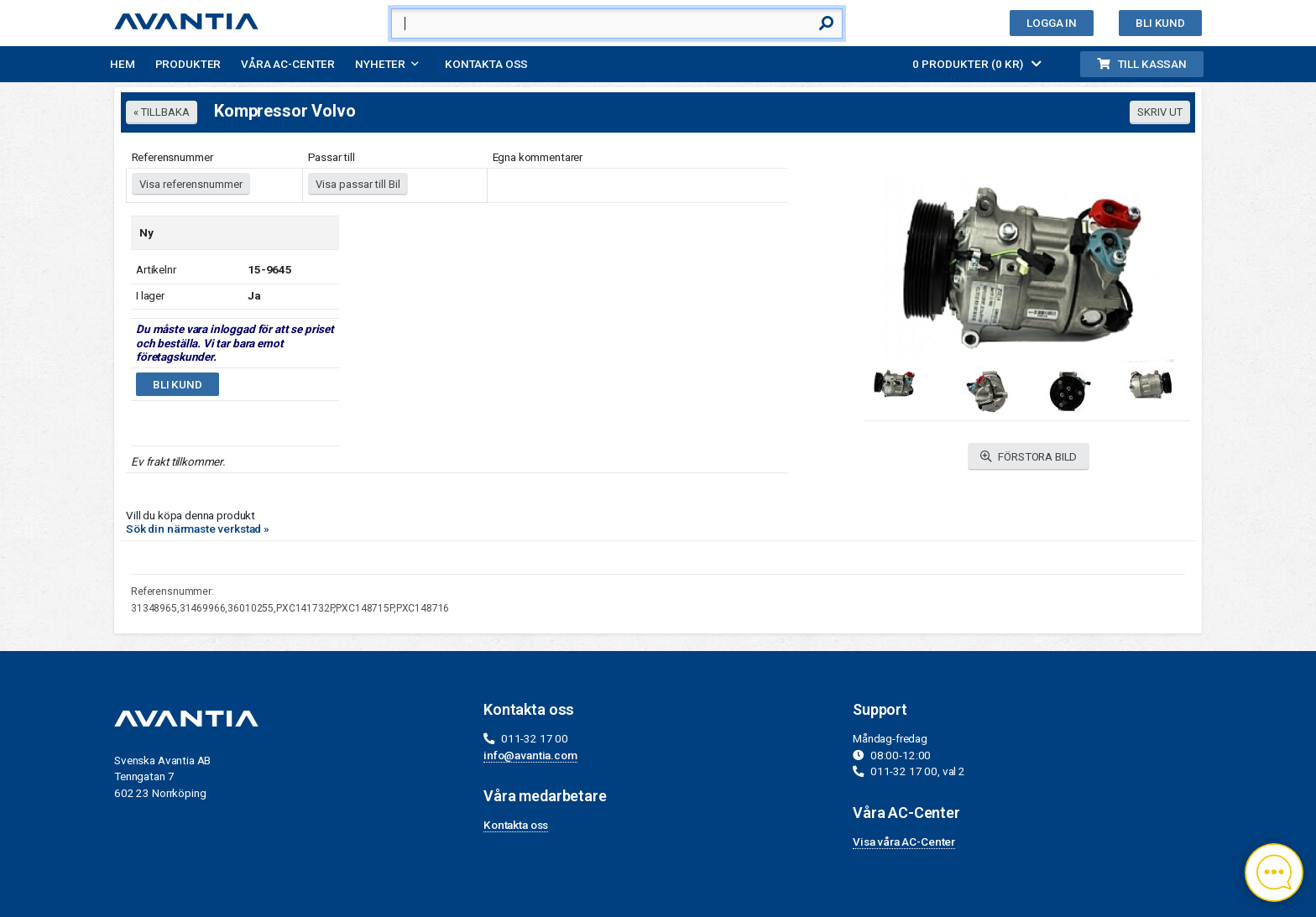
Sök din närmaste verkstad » (197, 528)
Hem (122, 63)
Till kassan (1142, 63)
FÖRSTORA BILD (1029, 457)
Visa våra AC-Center (904, 841)
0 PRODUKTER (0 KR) (977, 63)
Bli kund (1160, 22)
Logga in (1051, 22)
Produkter (188, 63)
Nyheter (380, 63)
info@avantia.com (530, 755)
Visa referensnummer (191, 184)
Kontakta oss (486, 63)
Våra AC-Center (288, 63)
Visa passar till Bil (358, 184)
